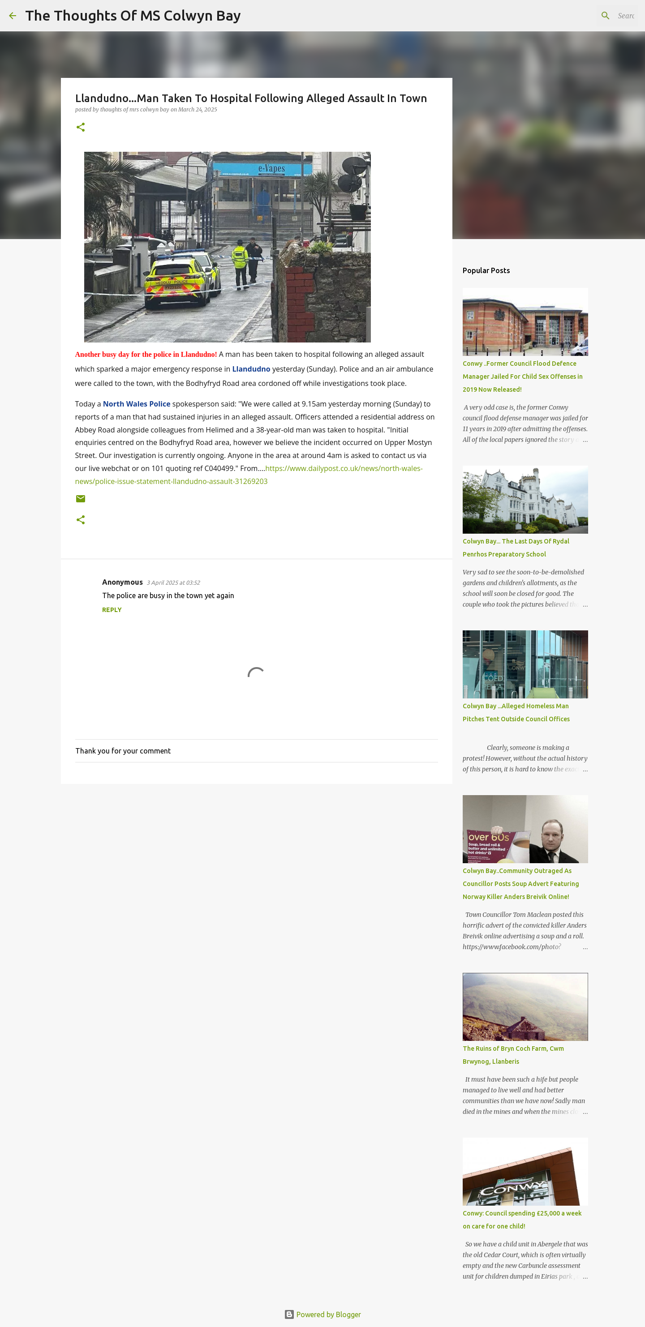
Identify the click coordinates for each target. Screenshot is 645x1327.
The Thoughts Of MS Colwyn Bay (133, 15)
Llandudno (251, 369)
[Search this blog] (591, 15)
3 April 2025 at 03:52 (173, 582)
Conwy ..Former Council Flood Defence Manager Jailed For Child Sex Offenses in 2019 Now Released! (523, 376)
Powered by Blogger (322, 1314)
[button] (80, 128)
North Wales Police (137, 404)
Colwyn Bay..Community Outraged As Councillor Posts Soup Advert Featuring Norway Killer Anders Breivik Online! (521, 883)
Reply (112, 609)
